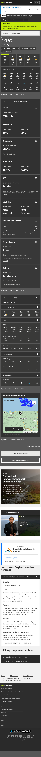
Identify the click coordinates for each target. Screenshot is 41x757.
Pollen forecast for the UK (11, 285)
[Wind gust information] (36, 108)
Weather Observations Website (10, 695)
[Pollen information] (36, 268)
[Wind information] (37, 320)
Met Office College (6, 688)
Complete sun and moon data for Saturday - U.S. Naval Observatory (19, 234)
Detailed (12, 20)
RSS (2, 725)
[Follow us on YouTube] (12, 736)
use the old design (26, 16)
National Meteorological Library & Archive (12, 692)
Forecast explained (33, 446)
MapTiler (26, 432)
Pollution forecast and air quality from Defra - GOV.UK (18, 259)
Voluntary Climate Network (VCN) (10, 698)
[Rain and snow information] (37, 375)
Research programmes (7, 704)
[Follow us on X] (8, 736)
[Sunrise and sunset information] (36, 221)
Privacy (3, 723)
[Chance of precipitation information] (36, 141)
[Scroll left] (32, 69)
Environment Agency (10, 558)
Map (20, 20)
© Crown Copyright (20, 740)
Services (3, 707)
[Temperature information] (37, 354)
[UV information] (36, 178)
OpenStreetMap (34, 432)
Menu (36, 2)
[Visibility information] (36, 202)
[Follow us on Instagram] (24, 736)
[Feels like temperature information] (36, 124)
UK (26, 20)
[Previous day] (4, 101)
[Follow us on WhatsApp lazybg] (32, 736)
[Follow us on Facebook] (16, 736)
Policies (3, 712)
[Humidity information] (36, 161)
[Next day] (9, 101)
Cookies (3, 718)
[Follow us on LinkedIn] (28, 736)
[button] (20, 414)
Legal (2, 720)
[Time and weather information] (37, 307)
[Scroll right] (37, 69)
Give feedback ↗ (12, 16)
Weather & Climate (6, 701)
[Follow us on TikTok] (20, 736)
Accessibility (4, 715)
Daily (4, 20)
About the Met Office (7, 709)
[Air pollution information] (36, 242)
